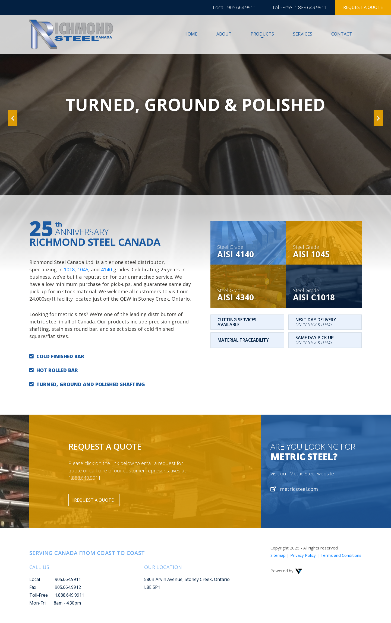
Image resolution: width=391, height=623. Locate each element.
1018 (69, 269)
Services (302, 34)
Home (190, 34)
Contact (341, 34)
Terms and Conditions (340, 555)
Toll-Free (38, 595)
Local (34, 579)
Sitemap (278, 555)
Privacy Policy (303, 555)
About (224, 34)
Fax (32, 587)
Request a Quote (363, 7)
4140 (106, 269)
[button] (12, 97)
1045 (82, 269)
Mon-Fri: (37, 603)
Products (262, 34)
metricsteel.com (294, 489)
